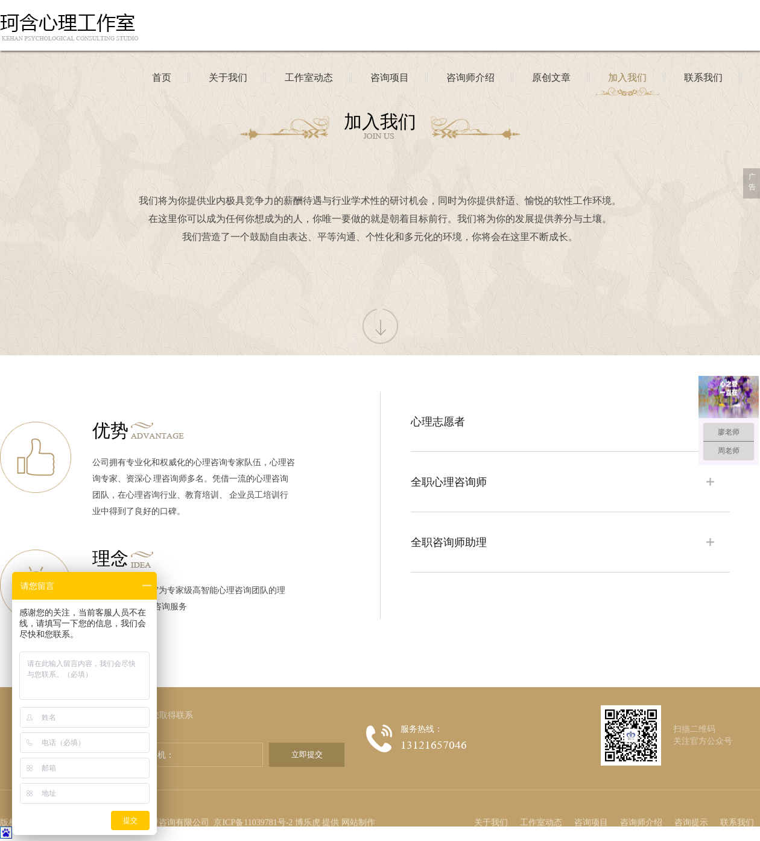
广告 (752, 182)
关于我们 (491, 805)
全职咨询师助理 (449, 542)
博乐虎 (307, 805)
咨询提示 (691, 805)
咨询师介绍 (641, 805)
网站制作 (358, 805)
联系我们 (737, 805)
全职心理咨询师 (449, 482)
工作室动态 (541, 805)
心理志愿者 (438, 422)
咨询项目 (591, 805)
